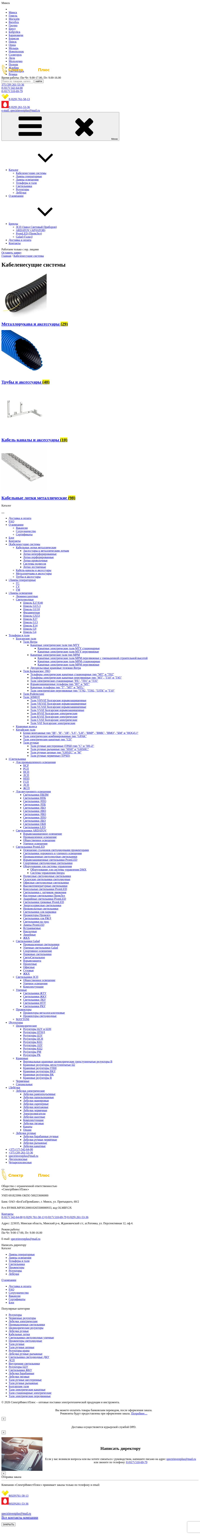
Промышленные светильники (41, 944)
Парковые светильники (37, 954)
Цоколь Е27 (30, 619)
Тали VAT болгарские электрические (52, 723)
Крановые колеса (26, 726)
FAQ (11, 521)
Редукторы (22, 189)
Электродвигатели (34, 1113)
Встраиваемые (32, 928)
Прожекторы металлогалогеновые (44, 1012)
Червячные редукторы (22, 1318)
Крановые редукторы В (37, 1077)
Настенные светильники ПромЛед (44, 895)
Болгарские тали (26, 638)
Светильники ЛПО (34, 817)
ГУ (18, 586)
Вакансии (22, 527)
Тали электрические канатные (27, 1389)
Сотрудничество (26, 531)
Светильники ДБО (34, 807)
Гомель (13, 15)
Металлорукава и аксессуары (34, 573)
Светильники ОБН (34, 824)
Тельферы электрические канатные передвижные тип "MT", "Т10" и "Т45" (76, 677)
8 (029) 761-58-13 (19, 99)
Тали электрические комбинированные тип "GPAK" (55, 736)
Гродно (13, 25)
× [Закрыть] (3, 1419)
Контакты (15, 243)
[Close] (2, 1169)
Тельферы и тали (26, 182)
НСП (26, 771)
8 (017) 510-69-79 (12, 91)
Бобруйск (14, 31)
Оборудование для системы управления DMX (58, 869)
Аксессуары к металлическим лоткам (46, 550)
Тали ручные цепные (21, 1347)
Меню (60, 126)
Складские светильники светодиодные (46, 879)
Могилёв (14, 18)
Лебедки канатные (34, 1146)
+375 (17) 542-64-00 (21, 1149)
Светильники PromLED (30, 846)
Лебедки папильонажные (38, 1097)
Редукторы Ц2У (18, 1366)
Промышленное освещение (40, 837)
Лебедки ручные (26, 1133)
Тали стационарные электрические (30, 1392)
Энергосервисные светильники (42, 905)
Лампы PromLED (33, 924)
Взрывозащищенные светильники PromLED (50, 859)
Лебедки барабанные (21, 1373)
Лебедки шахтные (34, 1116)
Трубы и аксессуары (28, 576)
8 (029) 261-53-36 (19, 107)
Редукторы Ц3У (33, 1035)
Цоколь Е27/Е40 (33, 602)
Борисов (14, 38)
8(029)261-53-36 (18, 1503)
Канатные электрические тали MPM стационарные (69, 661)
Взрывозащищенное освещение (42, 833)
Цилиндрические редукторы (26, 1327)
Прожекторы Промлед (36, 915)
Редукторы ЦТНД (34, 1032)
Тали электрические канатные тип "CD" (47, 739)
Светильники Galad (28, 941)
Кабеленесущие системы (31, 173)
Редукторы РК (31, 1055)
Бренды (40, 223)
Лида (12, 57)
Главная (6, 255)
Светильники (24, 186)
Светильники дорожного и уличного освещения (52, 853)
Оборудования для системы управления (47, 866)
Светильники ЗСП (27, 976)
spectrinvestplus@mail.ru (23, 1155)
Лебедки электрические (30, 1090)
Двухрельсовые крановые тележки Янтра (55, 667)
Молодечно (16, 61)
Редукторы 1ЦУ (33, 1045)
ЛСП (26, 775)
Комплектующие (33, 986)
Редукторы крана (19, 1350)
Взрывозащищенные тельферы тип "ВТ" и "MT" (60, 684)
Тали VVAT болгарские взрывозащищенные (57, 710)
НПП (26, 778)
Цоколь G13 (30, 622)
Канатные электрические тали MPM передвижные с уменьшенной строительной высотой (93, 658)
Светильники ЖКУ (35, 996)
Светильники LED (34, 827)
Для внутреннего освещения (33, 791)
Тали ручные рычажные (23, 1383)
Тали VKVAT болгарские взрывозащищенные (58, 703)
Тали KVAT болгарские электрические (54, 716)
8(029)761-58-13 (18, 1495)
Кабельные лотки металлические (36, 547)
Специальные (24, 1084)
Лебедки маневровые (36, 1100)
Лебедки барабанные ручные (41, 1136)
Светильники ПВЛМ (35, 794)
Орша (12, 44)
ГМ (18, 589)
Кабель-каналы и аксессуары (33, 570)
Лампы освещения (27, 179)
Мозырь (13, 48)
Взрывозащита (32, 960)
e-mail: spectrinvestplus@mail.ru (20, 110)
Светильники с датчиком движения (44, 892)
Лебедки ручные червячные (40, 1139)
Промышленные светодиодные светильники (50, 856)
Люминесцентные (27, 596)
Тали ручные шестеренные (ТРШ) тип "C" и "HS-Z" (62, 745)
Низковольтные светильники (40, 908)
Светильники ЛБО (34, 820)
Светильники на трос (36, 921)
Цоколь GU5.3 (31, 606)
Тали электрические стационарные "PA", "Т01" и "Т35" (64, 680)
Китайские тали (25, 729)
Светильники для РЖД (37, 918)
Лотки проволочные (35, 560)
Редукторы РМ (32, 1051)
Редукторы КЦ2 (32, 1048)
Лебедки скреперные (36, 1103)
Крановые (22, 1058)
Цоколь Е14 (30, 625)
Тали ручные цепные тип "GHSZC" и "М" (56, 752)
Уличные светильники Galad (40, 947)
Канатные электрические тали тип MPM (55, 654)
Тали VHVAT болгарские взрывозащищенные (58, 700)
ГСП (26, 781)
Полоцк (13, 64)
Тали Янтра (30, 641)
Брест (12, 28)
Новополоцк (16, 51)
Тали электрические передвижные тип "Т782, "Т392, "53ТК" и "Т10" (72, 690)
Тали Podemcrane (33, 693)
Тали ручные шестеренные (25, 1379)
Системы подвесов (34, 563)
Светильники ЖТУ (34, 993)
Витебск (14, 22)
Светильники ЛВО (34, 811)
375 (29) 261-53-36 (12, 84)
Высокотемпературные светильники (45, 885)
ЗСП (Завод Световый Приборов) (36, 226)
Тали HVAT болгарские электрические (54, 713)
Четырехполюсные (20, 1162)
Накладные (30, 931)
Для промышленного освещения (36, 762)
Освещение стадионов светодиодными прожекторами (56, 850)
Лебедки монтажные (35, 1107)
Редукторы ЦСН (33, 1038)
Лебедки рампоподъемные (39, 1094)
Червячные (22, 1081)
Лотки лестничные (34, 566)
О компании (16, 195)
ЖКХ (26, 937)
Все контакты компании (19, 1517)
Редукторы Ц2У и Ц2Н (37, 1029)
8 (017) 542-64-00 (12, 87)
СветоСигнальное (34, 957)
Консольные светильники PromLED (45, 889)
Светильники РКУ (34, 1006)
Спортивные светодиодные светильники (47, 863)
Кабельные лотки (19, 1334)
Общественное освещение (39, 840)
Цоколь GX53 (31, 615)
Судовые (28, 970)
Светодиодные (25, 599)
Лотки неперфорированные (40, 553)
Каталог (41, 169)
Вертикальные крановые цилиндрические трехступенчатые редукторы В (67, 1061)
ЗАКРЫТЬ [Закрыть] (8, 1524)
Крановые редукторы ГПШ (40, 1068)
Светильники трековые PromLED (43, 902)
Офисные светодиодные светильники (46, 882)
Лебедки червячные (35, 1110)
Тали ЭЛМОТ (31, 697)
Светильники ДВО (34, 814)
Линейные (29, 934)
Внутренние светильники (24, 1363)
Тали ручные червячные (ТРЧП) (50, 755)
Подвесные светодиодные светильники (47, 876)
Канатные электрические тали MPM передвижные (68, 664)
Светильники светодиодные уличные (31, 1337)
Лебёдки (21, 192)
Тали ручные (31, 742)
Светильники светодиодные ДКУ (29, 1357)
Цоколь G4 (29, 632)
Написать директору (13, 1245)
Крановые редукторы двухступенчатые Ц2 (49, 1064)
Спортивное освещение (37, 950)
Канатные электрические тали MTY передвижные (68, 651)
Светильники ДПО (34, 801)
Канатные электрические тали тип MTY (54, 645)
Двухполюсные (18, 1159)
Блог (11, 537)
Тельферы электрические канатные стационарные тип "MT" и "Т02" (72, 674)
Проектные (30, 963)
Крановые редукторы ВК (38, 1074)
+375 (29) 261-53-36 (21, 1152)
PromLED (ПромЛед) (29, 233)
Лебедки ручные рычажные (25, 1353)
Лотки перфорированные (38, 557)
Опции (27, 1129)
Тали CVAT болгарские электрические (53, 719)
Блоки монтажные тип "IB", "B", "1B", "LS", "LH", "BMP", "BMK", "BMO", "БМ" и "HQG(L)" (80, 732)
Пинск (13, 41)
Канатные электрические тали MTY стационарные (69, 648)
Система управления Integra (47, 872)
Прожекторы (23, 1009)
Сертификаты (24, 534)
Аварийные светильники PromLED (44, 898)
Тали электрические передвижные (30, 1396)
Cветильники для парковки (39, 911)
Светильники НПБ (34, 797)
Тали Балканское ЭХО (36, 671)
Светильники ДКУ (34, 999)
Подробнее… (139, 1413)
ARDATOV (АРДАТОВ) (30, 230)
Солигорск (15, 54)
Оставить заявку (11, 252)
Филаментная (31, 612)
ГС (18, 583)
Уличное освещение (35, 843)
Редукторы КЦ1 (32, 1042)
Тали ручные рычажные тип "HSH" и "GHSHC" (59, 749)
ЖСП (26, 788)
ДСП (26, 784)
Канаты (27, 1126)
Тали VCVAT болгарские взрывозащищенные (58, 706)
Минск (13, 12)
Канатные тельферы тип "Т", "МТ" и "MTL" (57, 687)
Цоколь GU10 (31, 609)
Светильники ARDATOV (31, 830)
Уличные (21, 989)
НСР (26, 765)
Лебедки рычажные (35, 1142)
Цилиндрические (26, 1025)
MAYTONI (22, 1019)
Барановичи (16, 35)
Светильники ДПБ (34, 804)
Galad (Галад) (24, 236)
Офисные (29, 967)
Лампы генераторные (29, 176)
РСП (26, 768)
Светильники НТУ (34, 1002)
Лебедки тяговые (33, 1123)
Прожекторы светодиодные (40, 1015)
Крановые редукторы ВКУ (39, 1071)
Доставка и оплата (20, 239)
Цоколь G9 (29, 628)
